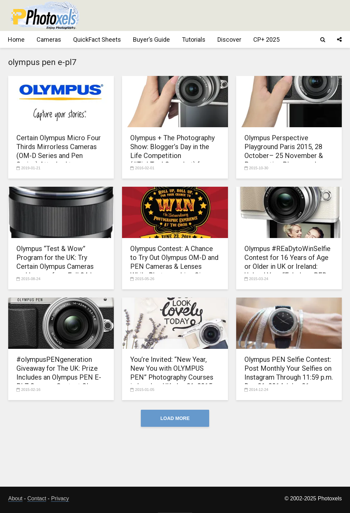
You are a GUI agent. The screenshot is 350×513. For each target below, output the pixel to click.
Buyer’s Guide (151, 39)
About (15, 498)
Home (16, 39)
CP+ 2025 (266, 39)
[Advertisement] (217, 15)
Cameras (49, 39)
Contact (36, 498)
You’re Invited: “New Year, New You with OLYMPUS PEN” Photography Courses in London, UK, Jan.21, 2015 (171, 372)
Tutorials (193, 39)
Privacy (60, 498)
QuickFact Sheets (97, 39)
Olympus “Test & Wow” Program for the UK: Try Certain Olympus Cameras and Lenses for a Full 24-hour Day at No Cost (60, 266)
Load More (175, 418)
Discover (229, 39)
